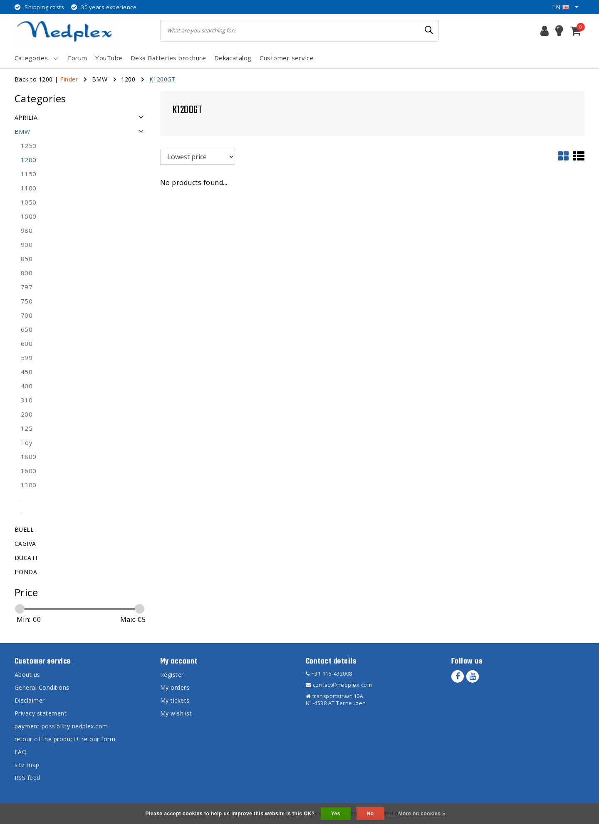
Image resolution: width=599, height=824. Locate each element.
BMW (99, 79)
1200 (128, 79)
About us (27, 674)
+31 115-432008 (329, 673)
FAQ (21, 752)
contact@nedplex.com (339, 684)
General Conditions (42, 687)
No (370, 814)
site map (27, 765)
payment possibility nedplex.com (61, 726)
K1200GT (162, 79)
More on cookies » (422, 814)
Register (172, 674)
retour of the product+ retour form (65, 739)
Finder (69, 79)
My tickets (175, 700)
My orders (174, 687)
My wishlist (176, 713)
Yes (335, 814)
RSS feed (27, 778)
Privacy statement (41, 713)
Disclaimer (30, 700)
